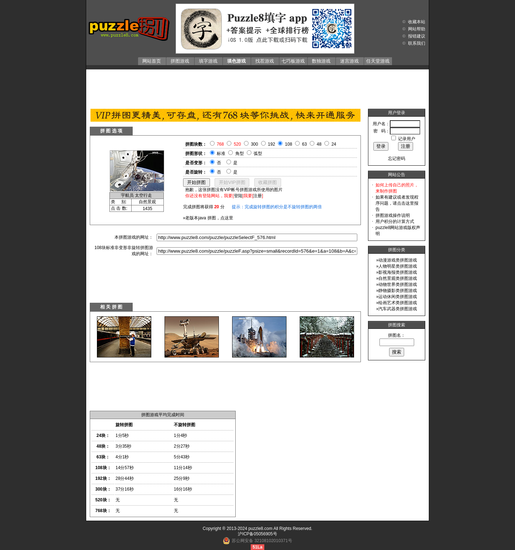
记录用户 (406, 138)
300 (254, 144)
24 (334, 144)
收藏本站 (416, 21)
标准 (221, 153)
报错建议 (416, 36)
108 (288, 144)
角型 (239, 153)
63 (304, 144)
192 (271, 144)
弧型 (258, 153)
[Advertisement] (257, 87)
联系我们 (416, 43)
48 (319, 144)
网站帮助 (416, 28)
